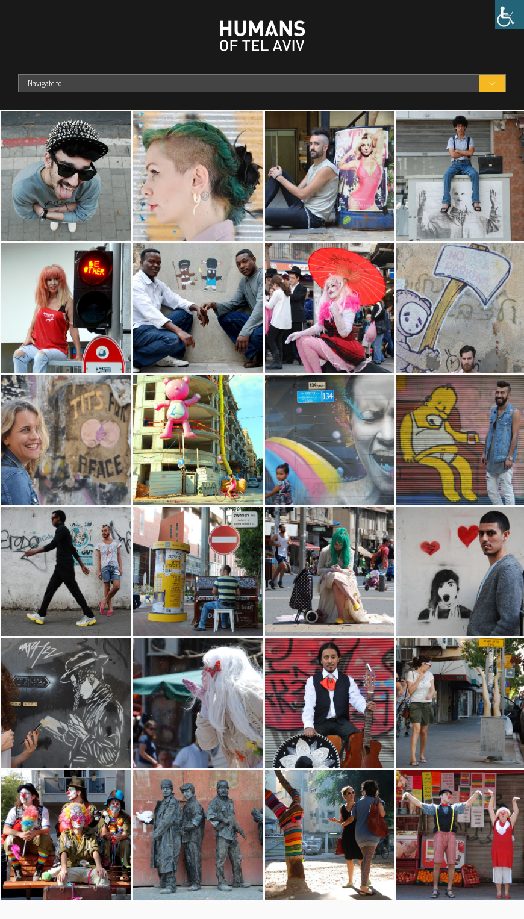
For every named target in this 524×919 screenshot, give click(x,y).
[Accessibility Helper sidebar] (509, 14)
